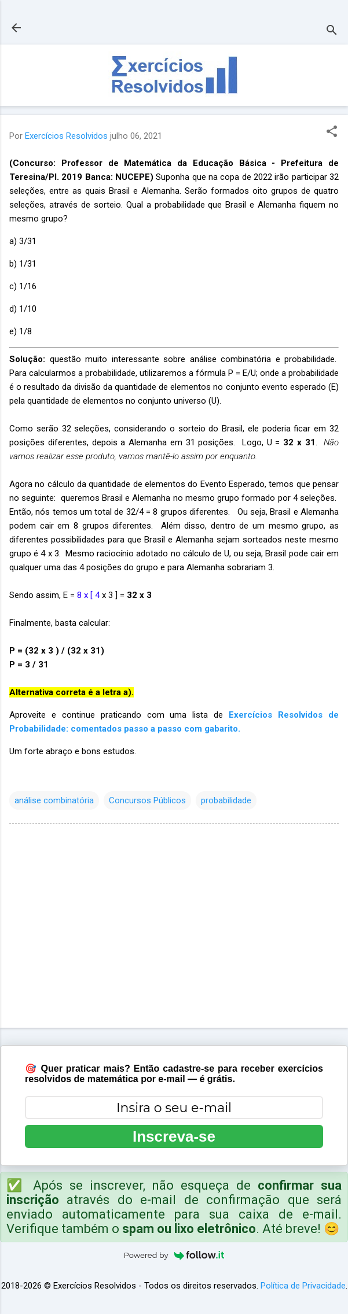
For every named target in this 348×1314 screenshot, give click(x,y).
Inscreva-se (174, 1136)
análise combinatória (54, 800)
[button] (332, 132)
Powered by (174, 1255)
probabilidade (226, 800)
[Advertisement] (174, 928)
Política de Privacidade (303, 1285)
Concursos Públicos (147, 800)
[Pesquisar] (332, 31)
